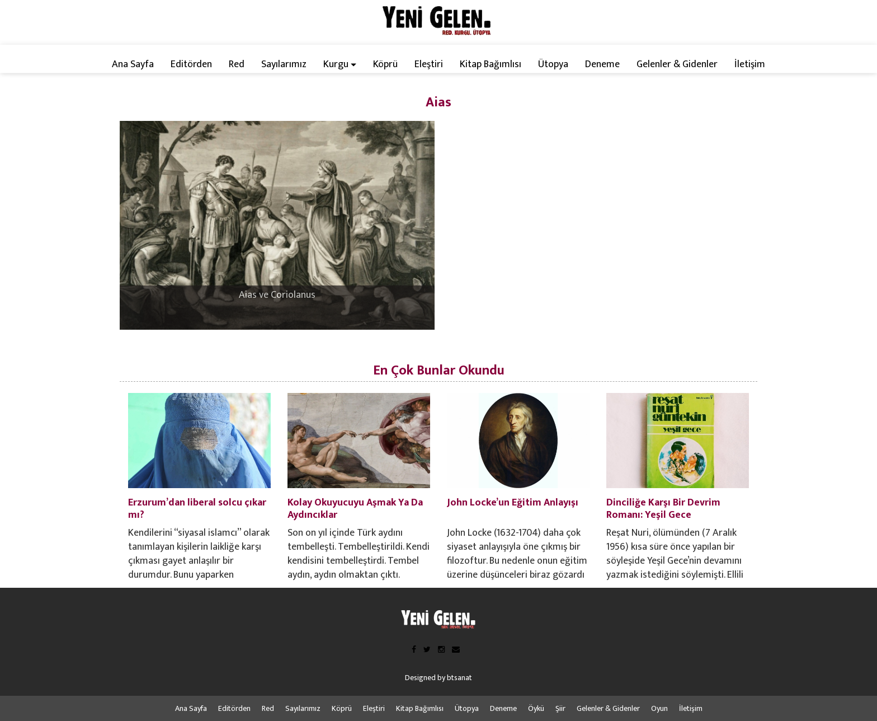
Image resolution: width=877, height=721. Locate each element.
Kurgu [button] (339, 64)
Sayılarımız (284, 64)
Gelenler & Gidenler (677, 64)
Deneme (602, 64)
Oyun (659, 708)
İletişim (749, 64)
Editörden (191, 64)
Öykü (536, 708)
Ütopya (553, 64)
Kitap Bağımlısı (490, 64)
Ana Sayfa (133, 64)
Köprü (385, 64)
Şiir (560, 708)
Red (236, 64)
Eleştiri (428, 64)
